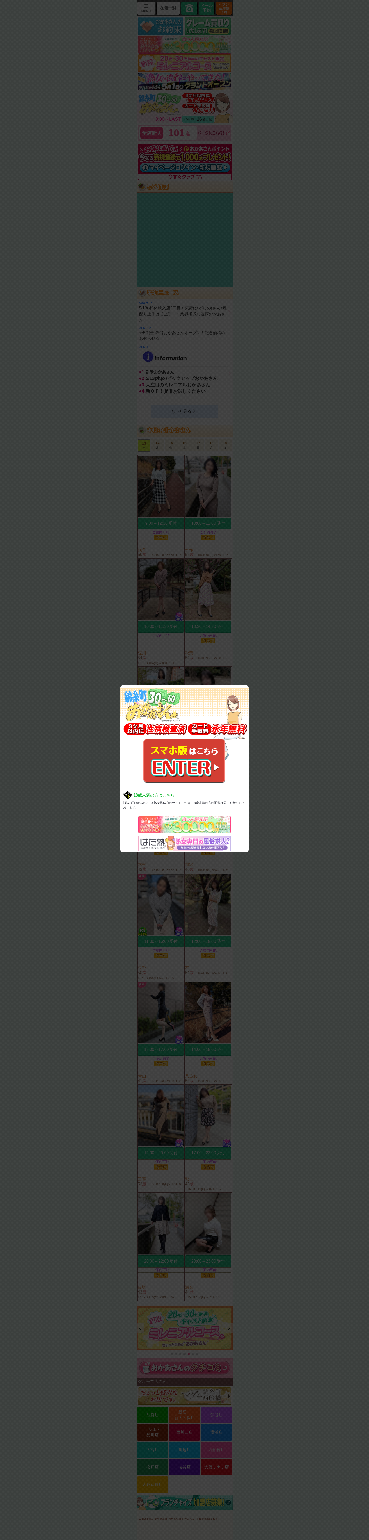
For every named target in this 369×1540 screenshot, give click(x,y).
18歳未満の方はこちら (154, 795)
